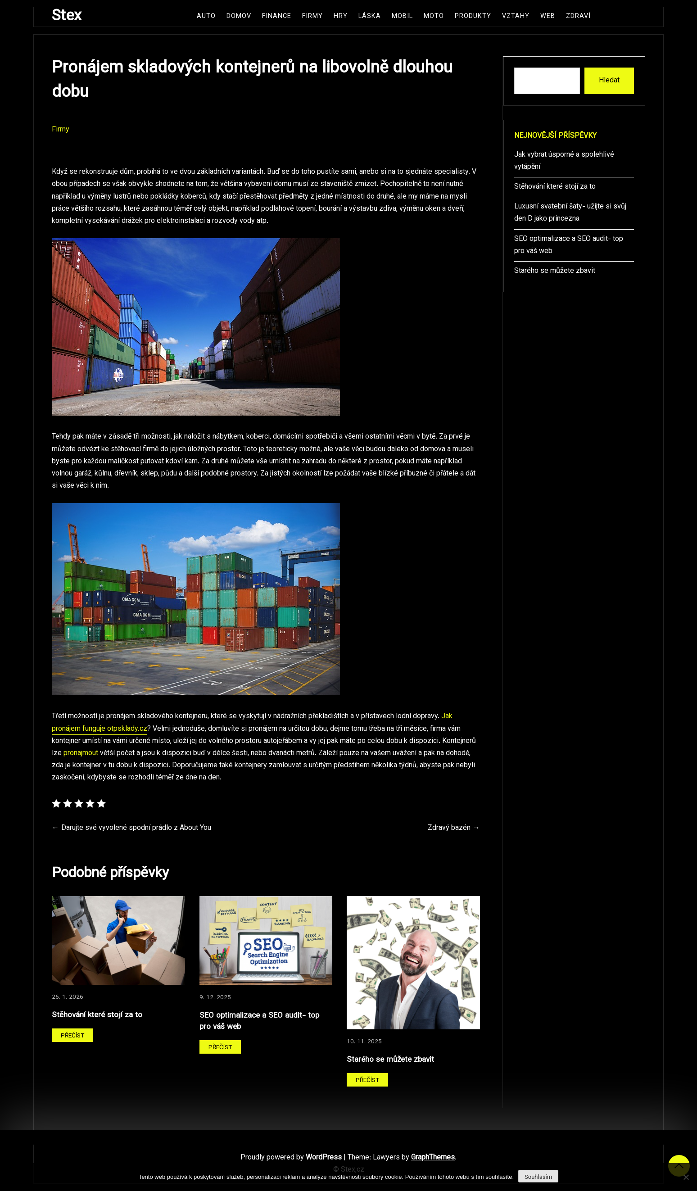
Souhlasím (538, 1176)
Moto (434, 16)
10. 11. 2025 (364, 1041)
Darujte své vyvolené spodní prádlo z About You (136, 828)
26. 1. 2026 (67, 997)
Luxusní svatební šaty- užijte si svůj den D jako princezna (570, 213)
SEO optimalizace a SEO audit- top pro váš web (259, 1021)
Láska (369, 16)
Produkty (473, 16)
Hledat (609, 80)
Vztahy (516, 16)
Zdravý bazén (449, 828)
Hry (341, 16)
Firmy (312, 16)
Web (547, 16)
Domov (238, 16)
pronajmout (80, 753)
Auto (206, 16)
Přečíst (72, 1036)
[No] (685, 1177)
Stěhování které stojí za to (97, 1015)
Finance (276, 16)
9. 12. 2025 (215, 997)
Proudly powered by (292, 1158)
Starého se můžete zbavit (390, 1060)
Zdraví (578, 16)
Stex (66, 16)
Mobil (402, 16)
